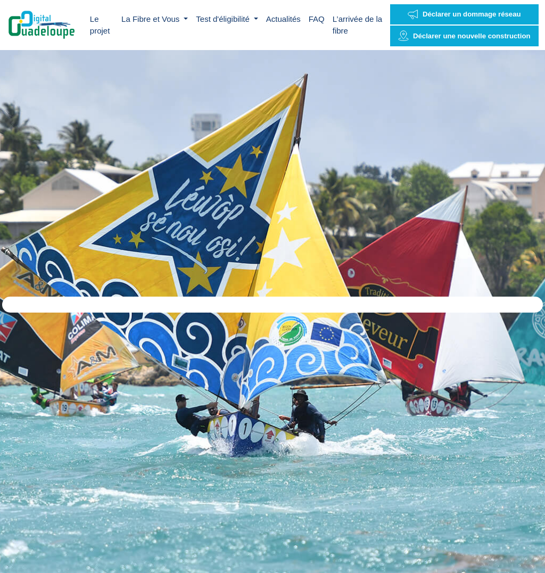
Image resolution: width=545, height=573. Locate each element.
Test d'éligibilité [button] (224, 18)
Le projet (100, 25)
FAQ (317, 18)
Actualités (283, 18)
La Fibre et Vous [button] (151, 18)
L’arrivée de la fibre (357, 25)
